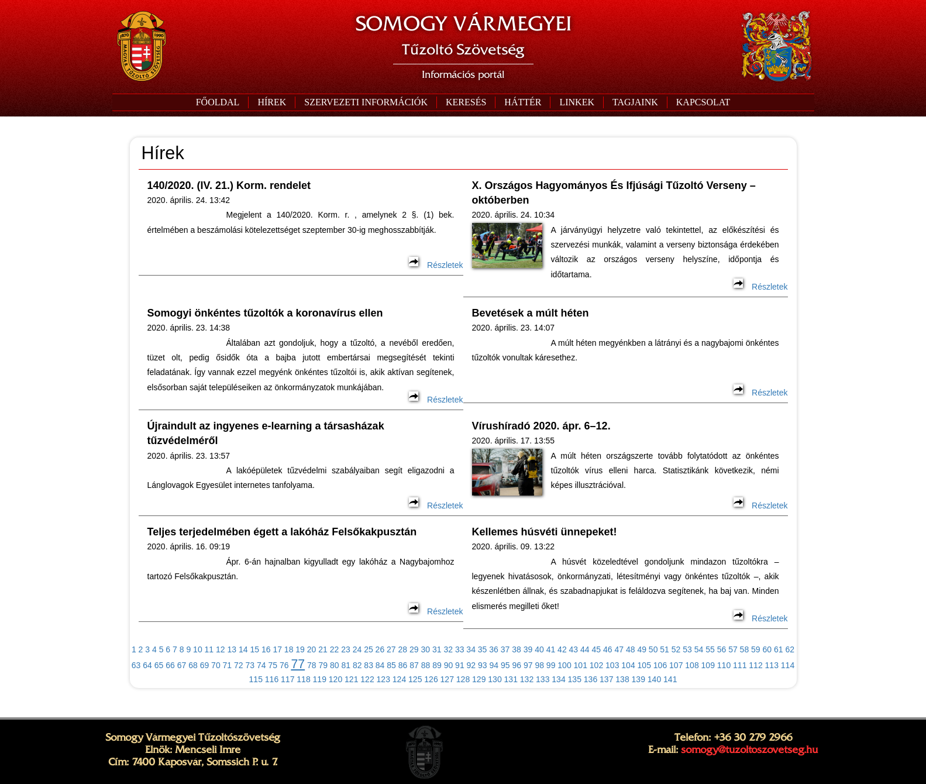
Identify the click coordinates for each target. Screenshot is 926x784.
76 (284, 665)
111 (739, 665)
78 (311, 665)
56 (722, 649)
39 (528, 649)
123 (383, 679)
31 (437, 649)
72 (238, 665)
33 (459, 649)
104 (628, 665)
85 (391, 665)
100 (564, 665)
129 (479, 679)
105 (644, 665)
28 (403, 649)
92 (471, 665)
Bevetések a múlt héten (530, 313)
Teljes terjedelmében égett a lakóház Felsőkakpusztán (282, 532)
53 (687, 649)
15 (254, 649)
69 (204, 665)
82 (357, 665)
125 (415, 679)
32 (448, 649)
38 (516, 649)
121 (351, 679)
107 (676, 665)
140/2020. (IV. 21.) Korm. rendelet (229, 185)
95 (505, 665)
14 (243, 649)
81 (345, 665)
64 (147, 665)
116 (271, 679)
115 (256, 679)
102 (596, 665)
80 (334, 665)
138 (622, 679)
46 (607, 649)
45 (596, 649)
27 (391, 649)
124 (399, 679)
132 (526, 679)
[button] (365, 102)
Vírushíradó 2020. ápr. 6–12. (541, 426)
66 (170, 665)
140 (654, 679)
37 (505, 649)
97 (528, 665)
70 (216, 665)
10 (197, 649)
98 (539, 665)
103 (612, 665)
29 (414, 649)
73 (250, 665)
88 (426, 665)
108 (691, 665)
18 (289, 649)
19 (300, 649)
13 (232, 649)
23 (345, 649)
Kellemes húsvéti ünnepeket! (544, 532)
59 (755, 649)
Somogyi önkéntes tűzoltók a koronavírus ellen (265, 313)
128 (463, 679)
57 (733, 649)
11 (209, 649)
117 (287, 679)
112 (755, 665)
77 (298, 664)
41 (551, 649)
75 (272, 665)
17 (277, 649)
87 (414, 665)
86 (403, 665)
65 (159, 665)
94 (494, 665)
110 (724, 665)
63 (136, 665)
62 (789, 649)
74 (261, 665)
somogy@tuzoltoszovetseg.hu (749, 749)
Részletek (436, 265)
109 (708, 665)
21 (323, 649)
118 (303, 679)
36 (493, 649)
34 (471, 649)
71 (227, 665)
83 (368, 665)
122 (367, 679)
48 (630, 649)
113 (772, 665)
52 (676, 649)
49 (641, 649)
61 (778, 649)
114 (787, 665)
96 (516, 665)
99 (551, 665)
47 (619, 649)
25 (368, 649)
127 (447, 679)
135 (574, 679)
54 (699, 649)
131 (511, 679)
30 (425, 649)
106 (660, 665)
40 (539, 649)
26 (380, 649)
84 (380, 665)
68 (193, 665)
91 (459, 665)
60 (767, 649)
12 (220, 649)
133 (542, 679)
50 (653, 649)
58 (744, 649)
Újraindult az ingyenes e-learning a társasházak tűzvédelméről (265, 433)
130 (494, 679)
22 (334, 649)
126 (431, 679)
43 (574, 649)
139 (638, 679)
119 (319, 679)
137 (606, 679)
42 (562, 649)
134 (558, 679)
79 (323, 665)
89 (437, 665)
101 (580, 665)
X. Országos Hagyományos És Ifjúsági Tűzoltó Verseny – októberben (614, 193)
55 (710, 649)
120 (335, 679)
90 (448, 665)
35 (482, 649)
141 (670, 679)
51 (664, 649)
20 (311, 649)
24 (357, 649)
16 (266, 649)
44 (585, 649)
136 (590, 679)
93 (482, 665)
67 (182, 665)
